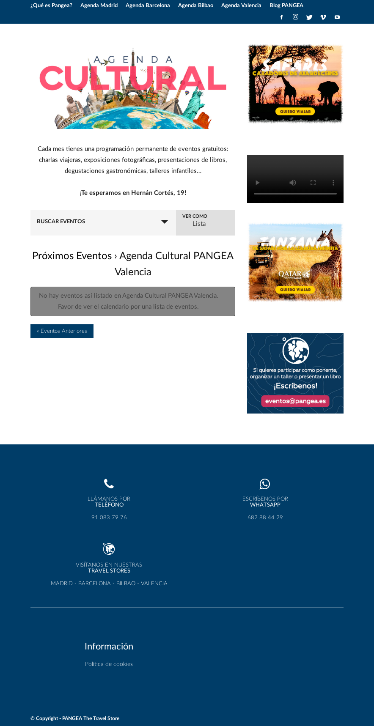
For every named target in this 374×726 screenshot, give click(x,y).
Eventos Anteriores (62, 342)
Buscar (89, 218)
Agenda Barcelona (148, 5)
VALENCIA (154, 583)
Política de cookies (109, 664)
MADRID (62, 583)
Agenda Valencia (241, 5)
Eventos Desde (47, 220)
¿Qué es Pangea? (51, 5)
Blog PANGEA (286, 5)
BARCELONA (94, 583)
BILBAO (125, 583)
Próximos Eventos (72, 267)
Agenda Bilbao (195, 5)
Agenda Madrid (99, 5)
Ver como (216, 220)
